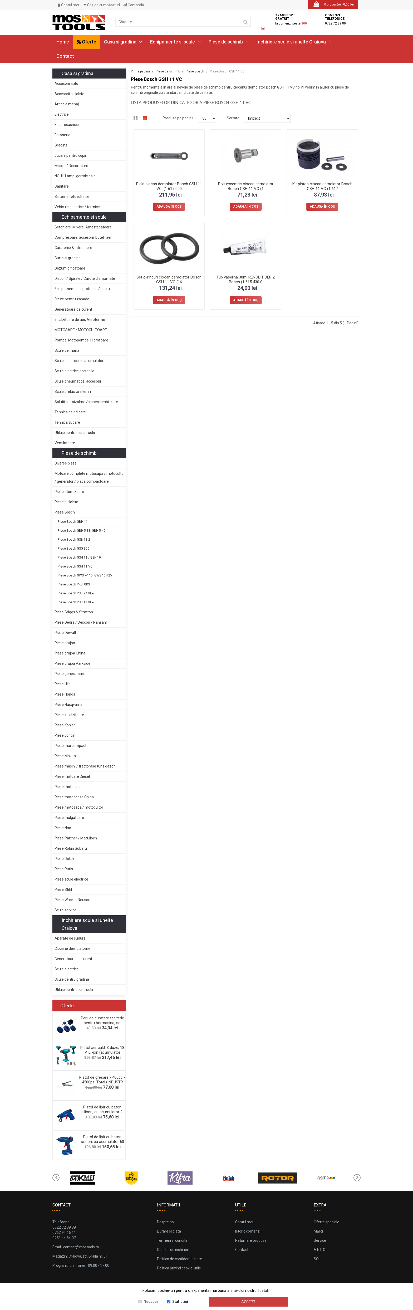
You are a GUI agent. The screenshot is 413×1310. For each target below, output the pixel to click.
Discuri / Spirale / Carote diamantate (85, 278)
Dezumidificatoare (70, 268)
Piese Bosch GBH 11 (73, 522)
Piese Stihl (63, 889)
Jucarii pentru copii (70, 155)
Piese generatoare (70, 674)
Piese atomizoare (69, 492)
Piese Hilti (63, 684)
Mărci (318, 1231)
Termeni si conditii (172, 1240)
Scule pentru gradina (72, 979)
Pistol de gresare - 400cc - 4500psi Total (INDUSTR (102, 1079)
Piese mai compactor (72, 746)
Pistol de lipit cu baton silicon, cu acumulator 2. (102, 1109)
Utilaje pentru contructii (74, 990)
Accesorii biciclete (69, 94)
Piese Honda (65, 694)
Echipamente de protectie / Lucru (82, 289)
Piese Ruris (64, 869)
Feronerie (62, 135)
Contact (65, 56)
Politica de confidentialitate (179, 1259)
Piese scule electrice (71, 879)
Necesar (151, 1301)
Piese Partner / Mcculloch (76, 838)
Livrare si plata (169, 1231)
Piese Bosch (65, 512)
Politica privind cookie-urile (179, 1268)
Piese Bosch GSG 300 (73, 548)
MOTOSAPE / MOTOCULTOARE (81, 330)
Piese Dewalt (65, 632)
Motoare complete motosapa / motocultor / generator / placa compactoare (90, 477)
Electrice (62, 114)
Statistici (180, 1301)
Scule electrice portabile (74, 371)
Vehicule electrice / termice (77, 207)
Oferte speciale (326, 1222)
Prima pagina (140, 71)
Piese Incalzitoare (69, 715)
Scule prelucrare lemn (73, 391)
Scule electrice (67, 969)
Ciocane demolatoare (72, 948)
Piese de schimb (229, 42)
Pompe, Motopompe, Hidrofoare (81, 340)
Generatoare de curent (73, 309)
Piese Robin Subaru (71, 848)
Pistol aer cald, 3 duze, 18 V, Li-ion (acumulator (102, 1050)
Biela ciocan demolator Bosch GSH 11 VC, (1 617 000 (169, 186)
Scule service (65, 910)
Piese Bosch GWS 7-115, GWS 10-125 (85, 575)
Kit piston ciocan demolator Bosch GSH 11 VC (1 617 (322, 186)
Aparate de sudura (70, 938)
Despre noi (166, 1222)
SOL (317, 1259)
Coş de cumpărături (101, 5)
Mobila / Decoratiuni (71, 166)
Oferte (86, 42)
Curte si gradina (68, 258)
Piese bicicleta (66, 502)
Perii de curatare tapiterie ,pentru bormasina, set (102, 1020)
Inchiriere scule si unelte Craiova (294, 42)
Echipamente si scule (175, 42)
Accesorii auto (66, 83)
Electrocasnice (67, 125)
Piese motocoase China (74, 797)
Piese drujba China (70, 653)
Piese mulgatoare (69, 817)
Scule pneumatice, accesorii (78, 381)
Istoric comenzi (247, 1231)
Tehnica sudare (67, 422)
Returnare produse (251, 1240)
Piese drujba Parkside (72, 663)
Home (62, 42)
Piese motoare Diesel (72, 776)
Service (320, 1240)
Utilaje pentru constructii (75, 433)
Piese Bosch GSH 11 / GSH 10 (79, 557)
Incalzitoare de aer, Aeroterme (80, 319)
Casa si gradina (123, 42)
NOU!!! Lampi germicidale (75, 176)
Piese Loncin (65, 735)
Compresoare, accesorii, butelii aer (83, 237)
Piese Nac (63, 828)
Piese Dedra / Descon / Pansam (81, 622)
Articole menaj (67, 104)
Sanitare (62, 186)
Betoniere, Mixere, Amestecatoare (83, 227)
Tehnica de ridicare (70, 412)
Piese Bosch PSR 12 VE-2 (76, 602)
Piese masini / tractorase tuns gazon (85, 766)
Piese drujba (65, 643)
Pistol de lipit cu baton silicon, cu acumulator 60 (102, 1139)
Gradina (61, 145)
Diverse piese (66, 463)
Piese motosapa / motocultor (79, 807)
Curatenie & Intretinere (73, 248)
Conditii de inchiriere (173, 1250)
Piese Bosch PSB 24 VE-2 (76, 593)
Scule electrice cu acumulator (79, 361)
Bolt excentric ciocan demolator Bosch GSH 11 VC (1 (245, 186)
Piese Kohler (65, 725)
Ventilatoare (65, 443)
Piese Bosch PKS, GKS (74, 584)
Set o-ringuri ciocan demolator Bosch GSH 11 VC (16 (168, 279)
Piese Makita (65, 756)
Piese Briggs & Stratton (74, 612)
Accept (248, 1302)
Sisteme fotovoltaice (72, 196)
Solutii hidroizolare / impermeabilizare (86, 402)
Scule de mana (67, 350)
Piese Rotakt (65, 859)
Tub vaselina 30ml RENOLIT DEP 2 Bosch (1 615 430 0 (246, 279)
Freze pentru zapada (72, 299)
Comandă (133, 5)
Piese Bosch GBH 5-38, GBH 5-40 (81, 530)
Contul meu (69, 5)
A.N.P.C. (320, 1250)
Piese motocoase (69, 787)
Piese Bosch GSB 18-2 (74, 539)
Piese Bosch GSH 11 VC (75, 566)
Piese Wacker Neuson (72, 900)
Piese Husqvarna (68, 704)
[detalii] (264, 1290)
